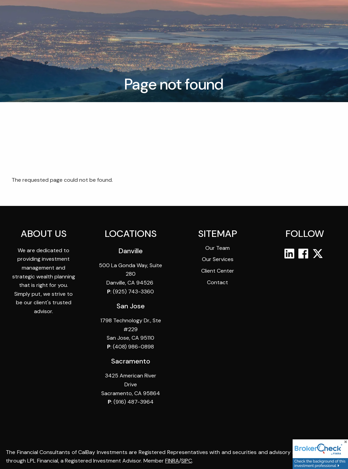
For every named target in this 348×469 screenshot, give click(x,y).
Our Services (217, 259)
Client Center (217, 271)
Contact (217, 282)
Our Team (217, 248)
